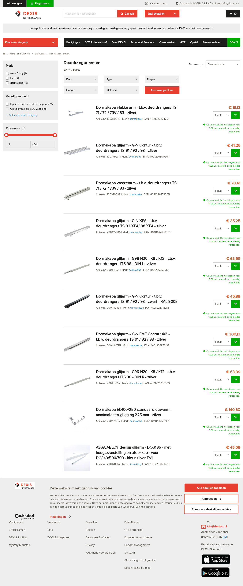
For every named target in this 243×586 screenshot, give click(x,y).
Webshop (130, 507)
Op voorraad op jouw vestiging (28, 109)
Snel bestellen (156, 14)
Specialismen (17, 530)
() (235, 14)
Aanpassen (211, 564)
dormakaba (135, 119)
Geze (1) (14, 78)
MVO (12, 515)
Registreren (42, 3)
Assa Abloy (135, 464)
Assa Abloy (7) (18, 73)
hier (224, 537)
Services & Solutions (142, 42)
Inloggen (17, 3)
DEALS (234, 42)
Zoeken (129, 14)
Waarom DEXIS (18, 507)
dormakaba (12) (19, 83)
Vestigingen (73, 42)
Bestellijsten (131, 522)
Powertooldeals (212, 42)
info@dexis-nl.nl (217, 526)
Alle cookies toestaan (211, 553)
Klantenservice (158, 3)
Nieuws (52, 515)
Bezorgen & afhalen (98, 537)
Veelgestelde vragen (99, 507)
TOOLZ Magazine (58, 537)
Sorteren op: (196, 64)
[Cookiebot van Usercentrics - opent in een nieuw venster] (24, 582)
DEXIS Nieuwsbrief (96, 42)
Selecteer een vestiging (23, 115)
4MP (182, 42)
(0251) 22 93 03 (217, 514)
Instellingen (58, 582)
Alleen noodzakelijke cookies (211, 574)
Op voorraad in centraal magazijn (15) (31, 104)
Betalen (90, 530)
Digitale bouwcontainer (138, 537)
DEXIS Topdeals (57, 507)
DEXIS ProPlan (18, 537)
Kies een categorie (16, 42)
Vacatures (53, 522)
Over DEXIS (118, 42)
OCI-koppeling (133, 530)
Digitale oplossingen (137, 499)
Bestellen (91, 522)
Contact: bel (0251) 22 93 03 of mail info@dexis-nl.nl (210, 3)
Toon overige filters (162, 90)
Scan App (130, 515)
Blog (50, 530)
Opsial (194, 42)
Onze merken (167, 42)
